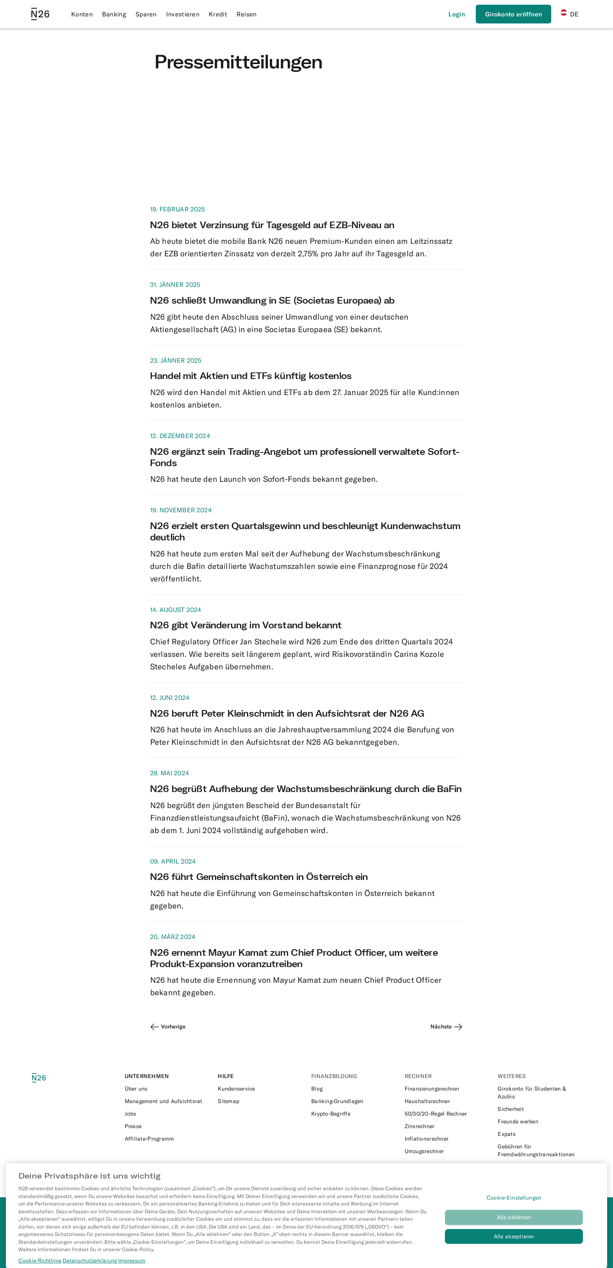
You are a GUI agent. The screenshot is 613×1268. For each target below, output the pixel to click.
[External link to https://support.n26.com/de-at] (260, 1089)
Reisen (247, 14)
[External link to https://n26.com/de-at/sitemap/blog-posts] (260, 1101)
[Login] (456, 14)
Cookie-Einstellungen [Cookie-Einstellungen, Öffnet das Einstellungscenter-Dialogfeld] (514, 1204)
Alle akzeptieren (514, 1243)
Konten (82, 14)
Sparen (146, 14)
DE (570, 13)
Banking (114, 14)
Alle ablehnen (514, 1224)
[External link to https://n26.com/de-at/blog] (353, 1089)
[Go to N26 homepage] (40, 14)
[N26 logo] (49, 1078)
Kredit (218, 14)
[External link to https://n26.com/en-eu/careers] (167, 1114)
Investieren (182, 14)
